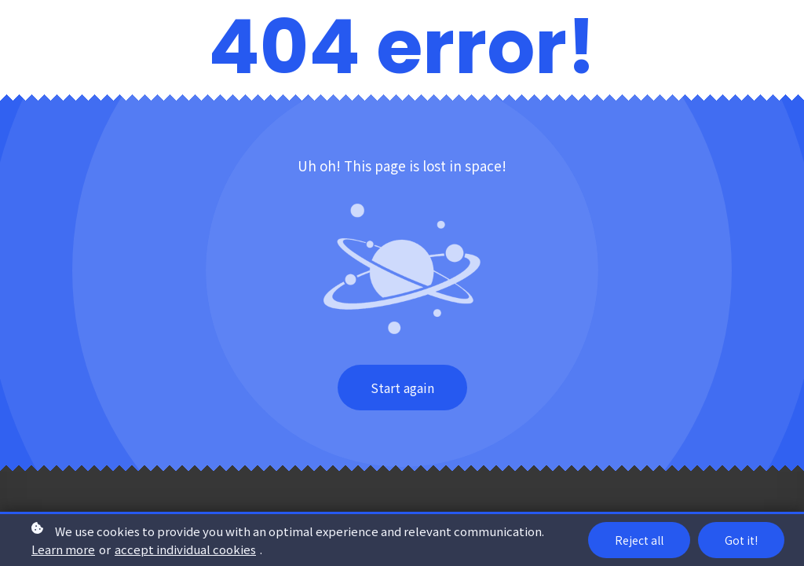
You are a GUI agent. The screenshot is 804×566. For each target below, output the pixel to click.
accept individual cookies (185, 549)
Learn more (63, 549)
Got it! (741, 540)
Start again (402, 387)
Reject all (639, 540)
